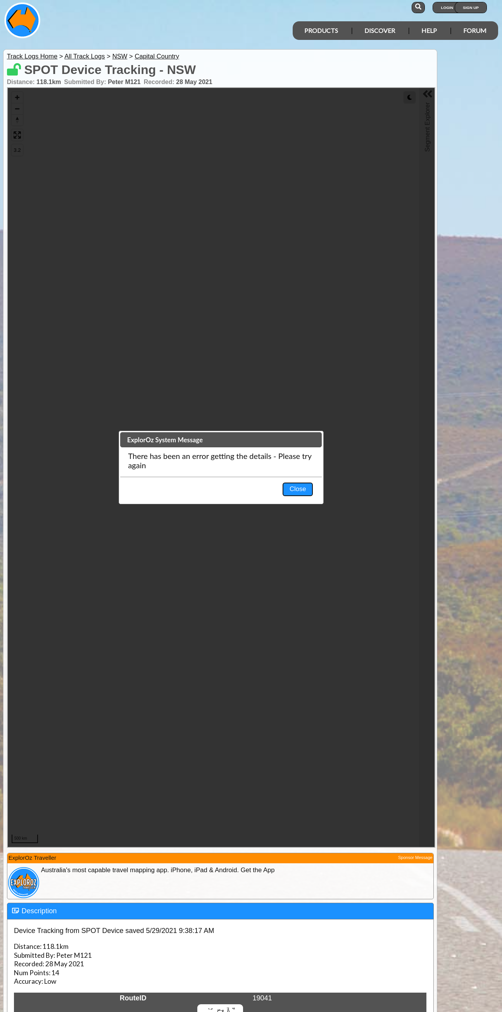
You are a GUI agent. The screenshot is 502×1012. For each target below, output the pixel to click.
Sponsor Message (415, 857)
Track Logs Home (32, 56)
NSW (120, 56)
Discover (379, 30)
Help (429, 30)
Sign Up (471, 7)
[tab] (220, 911)
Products (321, 30)
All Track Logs (84, 56)
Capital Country (157, 56)
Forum (474, 30)
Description (39, 911)
